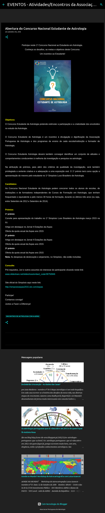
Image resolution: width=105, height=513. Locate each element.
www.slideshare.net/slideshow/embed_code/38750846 (30, 274)
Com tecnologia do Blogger (52, 504)
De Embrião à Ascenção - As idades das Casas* (40, 384)
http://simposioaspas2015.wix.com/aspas (24, 287)
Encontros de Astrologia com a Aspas (22, 316)
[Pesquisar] (101, 4)
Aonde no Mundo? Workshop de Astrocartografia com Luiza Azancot (51, 476)
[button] (6, 37)
